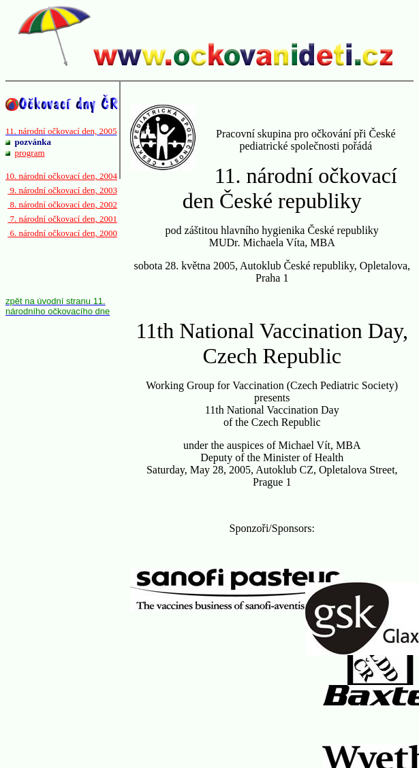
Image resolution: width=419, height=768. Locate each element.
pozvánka (33, 142)
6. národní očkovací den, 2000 (62, 233)
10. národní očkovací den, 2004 (61, 176)
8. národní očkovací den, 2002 (62, 204)
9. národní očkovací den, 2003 (62, 190)
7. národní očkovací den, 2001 (62, 219)
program (30, 153)
